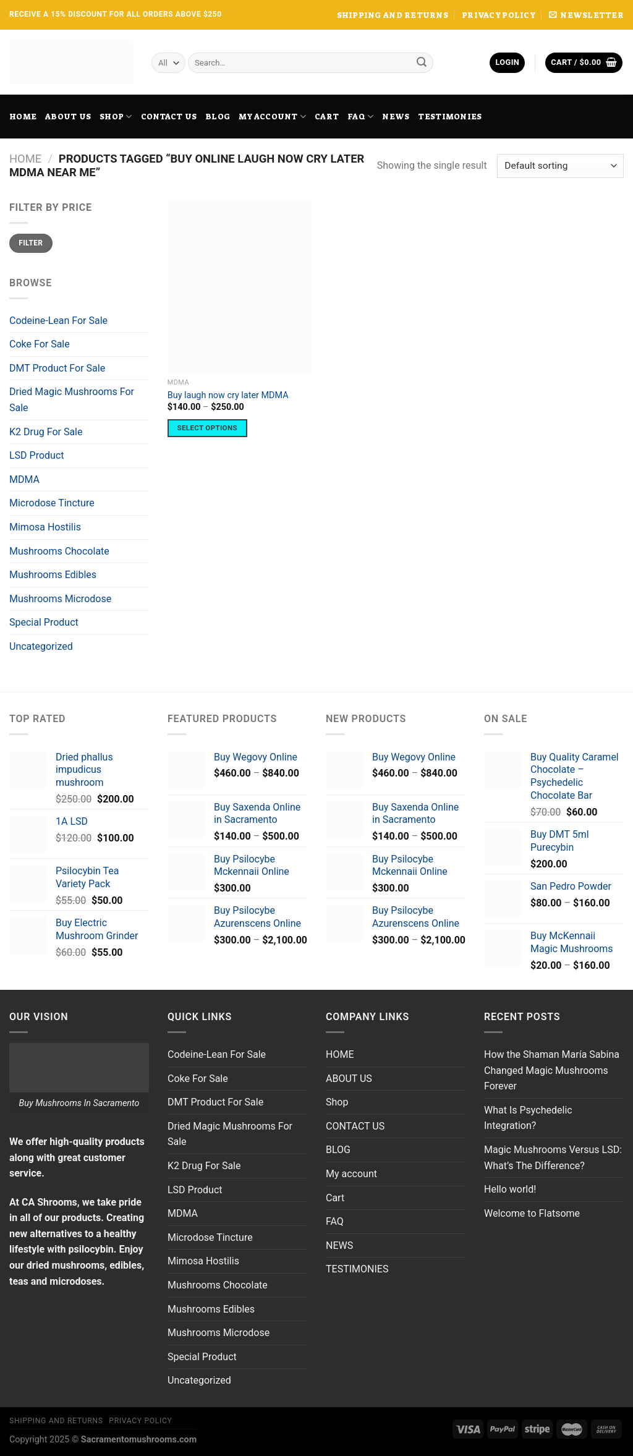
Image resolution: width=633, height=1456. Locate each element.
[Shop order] (560, 166)
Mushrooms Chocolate (59, 551)
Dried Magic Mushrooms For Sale (71, 400)
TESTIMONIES (450, 116)
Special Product (44, 622)
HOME (22, 116)
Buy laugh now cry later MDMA (228, 395)
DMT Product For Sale (57, 368)
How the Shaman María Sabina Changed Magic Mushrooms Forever (551, 1070)
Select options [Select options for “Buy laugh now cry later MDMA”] (207, 428)
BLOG (217, 116)
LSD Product (36, 455)
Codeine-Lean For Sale (58, 320)
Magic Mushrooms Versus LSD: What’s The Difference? (553, 1158)
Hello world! (510, 1189)
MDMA (24, 479)
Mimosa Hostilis (45, 527)
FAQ (360, 116)
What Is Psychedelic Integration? (528, 1118)
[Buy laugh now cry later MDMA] (240, 286)
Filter (31, 243)
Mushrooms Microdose (60, 599)
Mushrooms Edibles (52, 575)
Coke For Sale (39, 344)
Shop (116, 116)
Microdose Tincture (52, 503)
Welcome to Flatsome (532, 1213)
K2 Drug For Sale (45, 432)
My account (272, 116)
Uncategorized (41, 646)
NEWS (395, 116)
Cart (327, 116)
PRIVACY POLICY (498, 15)
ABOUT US (68, 116)
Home (25, 158)
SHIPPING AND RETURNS (392, 15)
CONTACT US (169, 116)
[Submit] (421, 63)
